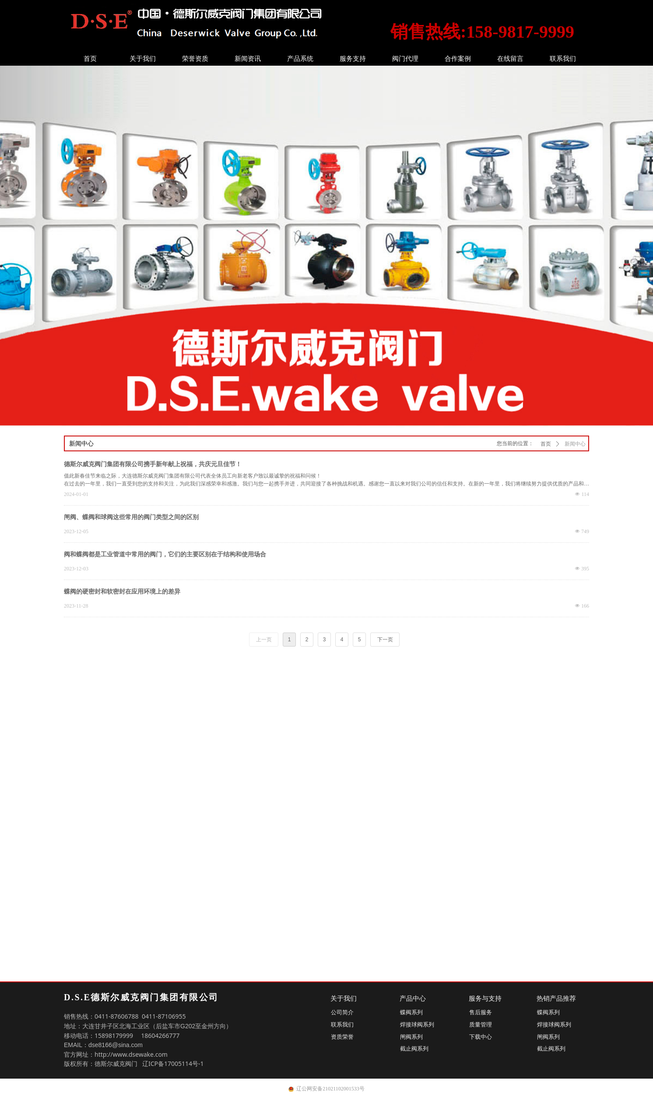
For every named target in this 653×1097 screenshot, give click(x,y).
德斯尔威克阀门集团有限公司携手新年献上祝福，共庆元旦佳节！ (153, 464)
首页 (90, 58)
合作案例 (458, 58)
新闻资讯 (248, 58)
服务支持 (353, 58)
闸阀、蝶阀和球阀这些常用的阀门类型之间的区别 (131, 517)
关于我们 (143, 58)
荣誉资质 (195, 58)
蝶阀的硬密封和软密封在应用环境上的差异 (122, 591)
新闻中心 (575, 444)
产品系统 (300, 58)
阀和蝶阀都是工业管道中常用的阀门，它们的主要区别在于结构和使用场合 (165, 554)
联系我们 (563, 58)
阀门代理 (405, 58)
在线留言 (510, 58)
